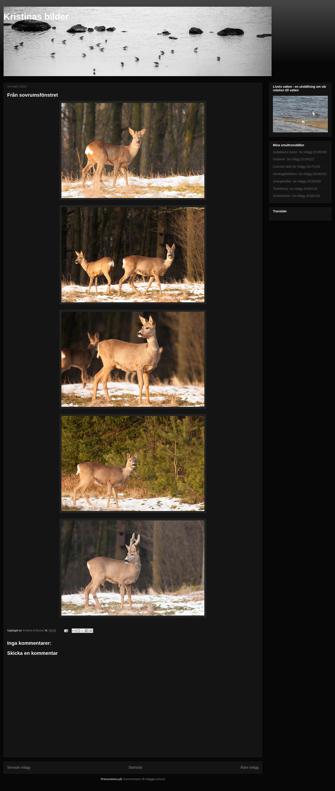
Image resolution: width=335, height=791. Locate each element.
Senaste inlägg (18, 767)
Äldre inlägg (249, 767)
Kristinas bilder (36, 16)
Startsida (135, 767)
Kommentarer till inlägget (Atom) (144, 779)
